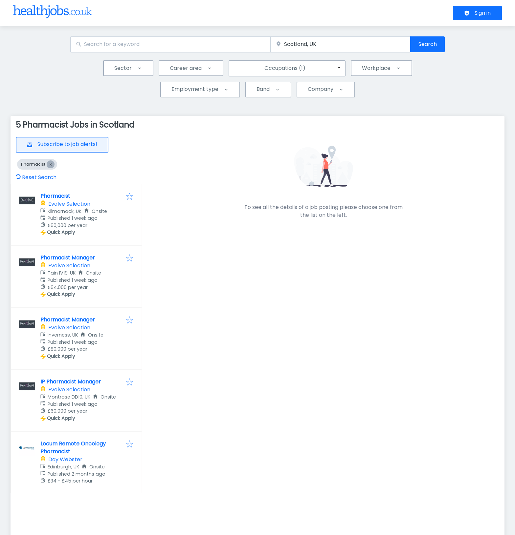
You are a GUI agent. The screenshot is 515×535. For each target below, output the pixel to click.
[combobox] (170, 44)
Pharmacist (55, 196)
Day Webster (65, 459)
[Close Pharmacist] (51, 164)
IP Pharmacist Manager (70, 381)
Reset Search (36, 177)
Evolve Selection (69, 204)
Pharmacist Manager (67, 257)
